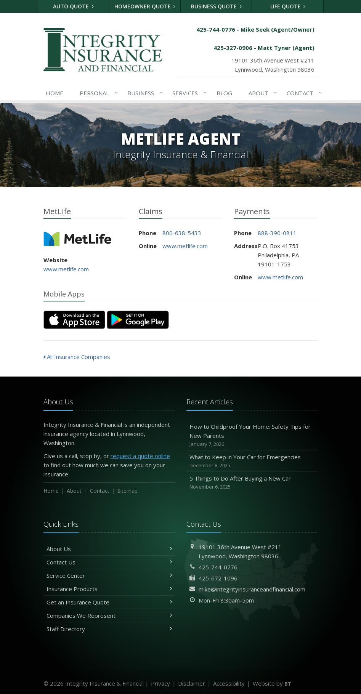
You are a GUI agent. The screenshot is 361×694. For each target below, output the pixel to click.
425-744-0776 (218, 567)
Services (188, 93)
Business (143, 93)
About (261, 93)
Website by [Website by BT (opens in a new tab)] (272, 683)
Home (54, 93)
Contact (303, 93)
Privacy (160, 683)
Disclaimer (191, 683)
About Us (109, 549)
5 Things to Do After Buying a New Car (252, 482)
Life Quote (288, 6)
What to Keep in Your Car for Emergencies (252, 461)
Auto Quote (73, 6)
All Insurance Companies (76, 357)
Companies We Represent (109, 615)
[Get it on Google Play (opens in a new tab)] (138, 320)
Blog (224, 93)
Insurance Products (109, 589)
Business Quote (216, 6)
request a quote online (140, 456)
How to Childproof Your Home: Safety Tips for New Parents (252, 435)
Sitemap (127, 490)
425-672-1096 (218, 578)
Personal (97, 93)
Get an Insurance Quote (109, 602)
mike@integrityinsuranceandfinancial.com (252, 589)
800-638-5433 (181, 233)
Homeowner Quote (145, 6)
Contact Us (109, 562)
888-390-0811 (277, 233)
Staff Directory (109, 629)
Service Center (109, 575)
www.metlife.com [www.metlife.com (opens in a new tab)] (66, 269)
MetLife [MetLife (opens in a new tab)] (77, 238)
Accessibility (229, 683)
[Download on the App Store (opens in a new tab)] (74, 320)
